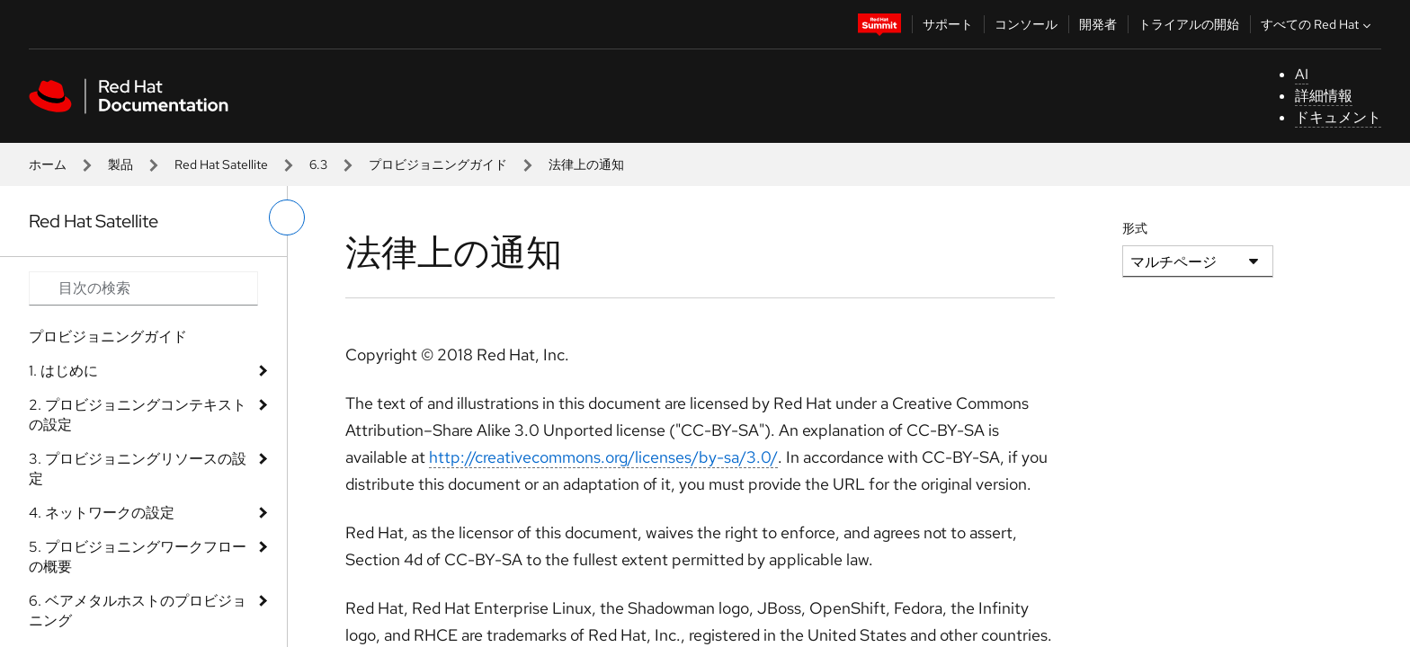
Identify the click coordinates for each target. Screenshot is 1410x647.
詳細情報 (1323, 95)
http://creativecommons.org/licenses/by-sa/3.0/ (603, 457)
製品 (120, 164)
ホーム (48, 164)
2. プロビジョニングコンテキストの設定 (137, 414)
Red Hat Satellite (221, 164)
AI (1301, 74)
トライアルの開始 (1188, 24)
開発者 (1098, 24)
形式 (1134, 228)
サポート (948, 24)
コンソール (1026, 24)
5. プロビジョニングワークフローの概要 (137, 556)
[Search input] (143, 288)
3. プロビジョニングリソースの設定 (137, 468)
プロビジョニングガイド (438, 164)
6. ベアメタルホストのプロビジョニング (137, 610)
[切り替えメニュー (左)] (287, 217)
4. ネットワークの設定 (101, 512)
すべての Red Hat (1318, 24)
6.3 (318, 164)
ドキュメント (1338, 117)
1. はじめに (63, 370)
